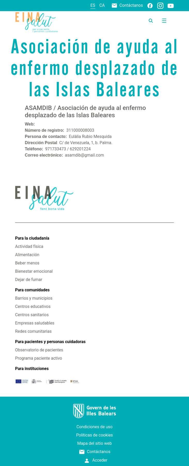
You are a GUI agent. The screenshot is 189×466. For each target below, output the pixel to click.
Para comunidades (32, 289)
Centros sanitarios (32, 314)
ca (102, 5)
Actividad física (29, 246)
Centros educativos (33, 306)
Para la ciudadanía (32, 238)
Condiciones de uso (94, 426)
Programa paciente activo (38, 358)
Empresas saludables (34, 323)
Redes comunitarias (33, 331)
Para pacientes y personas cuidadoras (50, 341)
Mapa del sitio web (94, 443)
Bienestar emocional (34, 271)
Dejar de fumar (28, 279)
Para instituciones (32, 368)
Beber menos (27, 263)
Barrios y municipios (33, 298)
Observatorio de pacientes (39, 349)
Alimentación (27, 254)
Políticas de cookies (94, 435)
